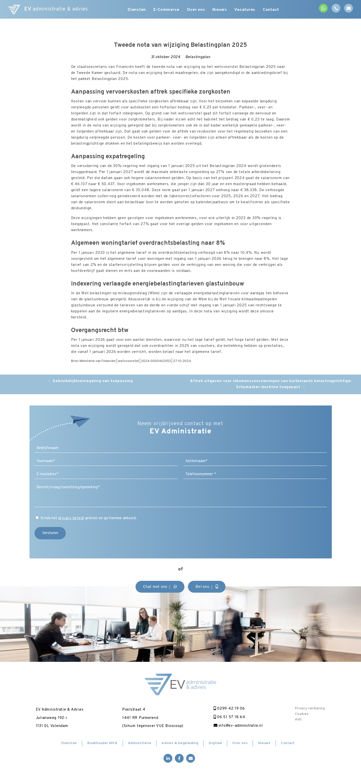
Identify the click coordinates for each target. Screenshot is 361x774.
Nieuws (220, 10)
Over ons (196, 10)
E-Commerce (166, 10)
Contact (271, 10)
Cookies (302, 714)
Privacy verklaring (310, 709)
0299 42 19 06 (228, 708)
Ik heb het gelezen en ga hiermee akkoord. (89, 518)
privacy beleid (71, 518)
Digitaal (215, 743)
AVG (298, 720)
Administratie (139, 743)
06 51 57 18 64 (229, 717)
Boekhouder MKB (102, 743)
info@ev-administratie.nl (238, 725)
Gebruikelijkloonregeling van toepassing (90, 381)
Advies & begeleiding (179, 743)
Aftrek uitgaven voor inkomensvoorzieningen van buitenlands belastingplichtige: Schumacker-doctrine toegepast (271, 384)
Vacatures (245, 10)
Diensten (137, 10)
